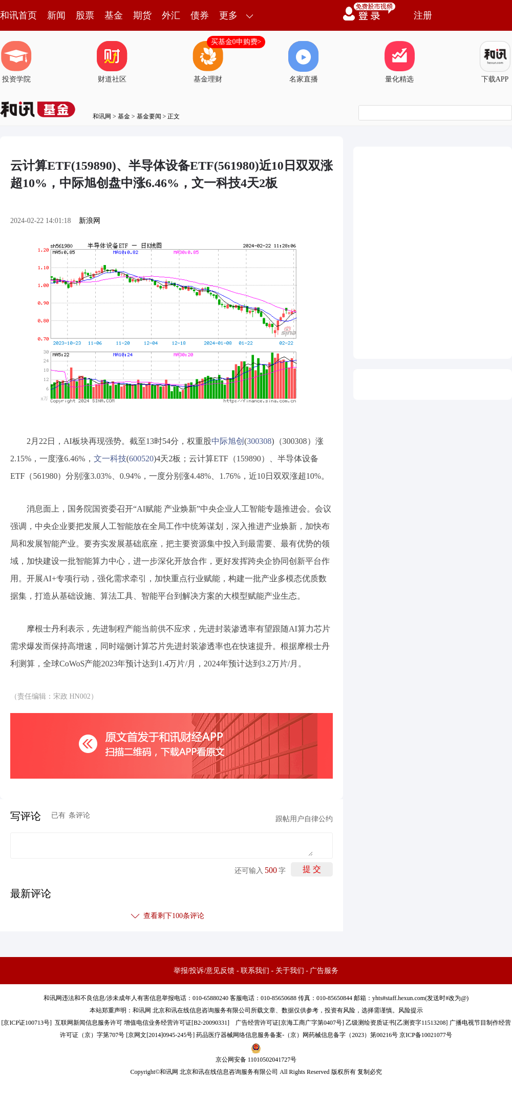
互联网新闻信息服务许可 (88, 1022)
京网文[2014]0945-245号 (160, 1035)
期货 (142, 15)
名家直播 (303, 62)
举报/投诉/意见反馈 (204, 970)
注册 (423, 15)
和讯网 (102, 116)
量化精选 (399, 62)
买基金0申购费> (236, 42)
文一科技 (110, 458)
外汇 (171, 15)
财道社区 (112, 62)
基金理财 (208, 62)
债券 (199, 15)
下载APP (495, 62)
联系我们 (255, 970)
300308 (259, 441)
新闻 (56, 15)
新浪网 (89, 221)
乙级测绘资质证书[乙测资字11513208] (397, 1022)
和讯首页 (18, 15)
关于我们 (289, 970)
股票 (85, 15)
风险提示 (410, 1010)
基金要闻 (149, 116)
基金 (113, 15)
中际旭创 (227, 441)
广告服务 (324, 970)
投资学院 (16, 62)
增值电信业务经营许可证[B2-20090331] (176, 1022)
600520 (141, 458)
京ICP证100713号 (26, 1022)
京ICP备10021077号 (425, 1035)
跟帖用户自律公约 (304, 819)
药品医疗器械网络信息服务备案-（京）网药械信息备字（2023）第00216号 (297, 1035)
